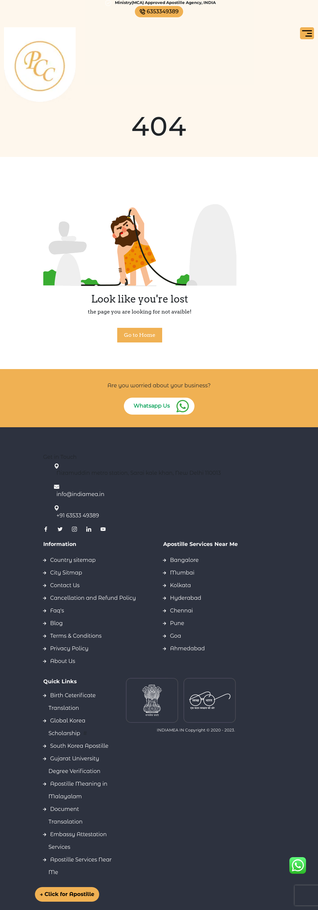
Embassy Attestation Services (78, 840)
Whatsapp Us (152, 406)
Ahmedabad (187, 648)
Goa (175, 636)
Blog (56, 623)
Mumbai (182, 573)
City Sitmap (66, 573)
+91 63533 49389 (78, 515)
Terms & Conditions (76, 636)
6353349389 (159, 11)
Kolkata (180, 585)
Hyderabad (185, 598)
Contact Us (65, 585)
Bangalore (184, 560)
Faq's (57, 610)
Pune (177, 623)
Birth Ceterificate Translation (72, 701)
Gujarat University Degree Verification (75, 764)
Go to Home (139, 335)
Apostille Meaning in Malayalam (78, 790)
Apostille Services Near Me (80, 865)
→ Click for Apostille (62, 894)
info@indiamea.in (81, 494)
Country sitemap (73, 560)
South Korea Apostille (79, 746)
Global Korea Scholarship (67, 726)
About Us (62, 661)
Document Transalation (66, 815)
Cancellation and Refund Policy (93, 598)
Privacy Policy (69, 648)
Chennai (181, 610)
